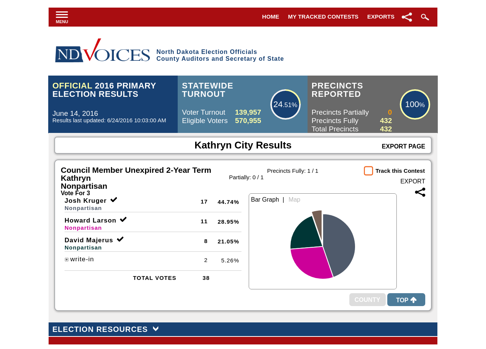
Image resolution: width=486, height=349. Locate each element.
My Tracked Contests (323, 16)
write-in (79, 259)
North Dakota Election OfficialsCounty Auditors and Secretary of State (220, 55)
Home (270, 16)
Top (406, 300)
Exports (380, 16)
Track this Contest (400, 170)
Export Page (403, 146)
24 (277, 104)
